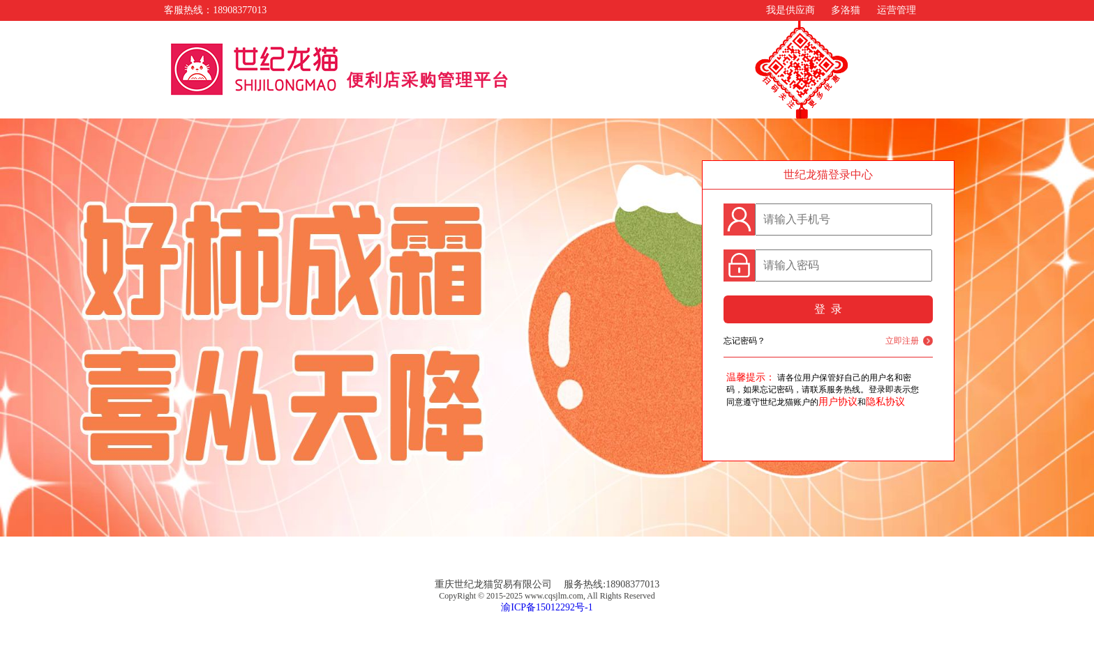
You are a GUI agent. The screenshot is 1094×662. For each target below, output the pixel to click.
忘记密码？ (744, 341)
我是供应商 (790, 10)
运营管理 (896, 10)
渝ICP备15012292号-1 (546, 607)
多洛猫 (845, 10)
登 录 (828, 309)
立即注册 (902, 341)
